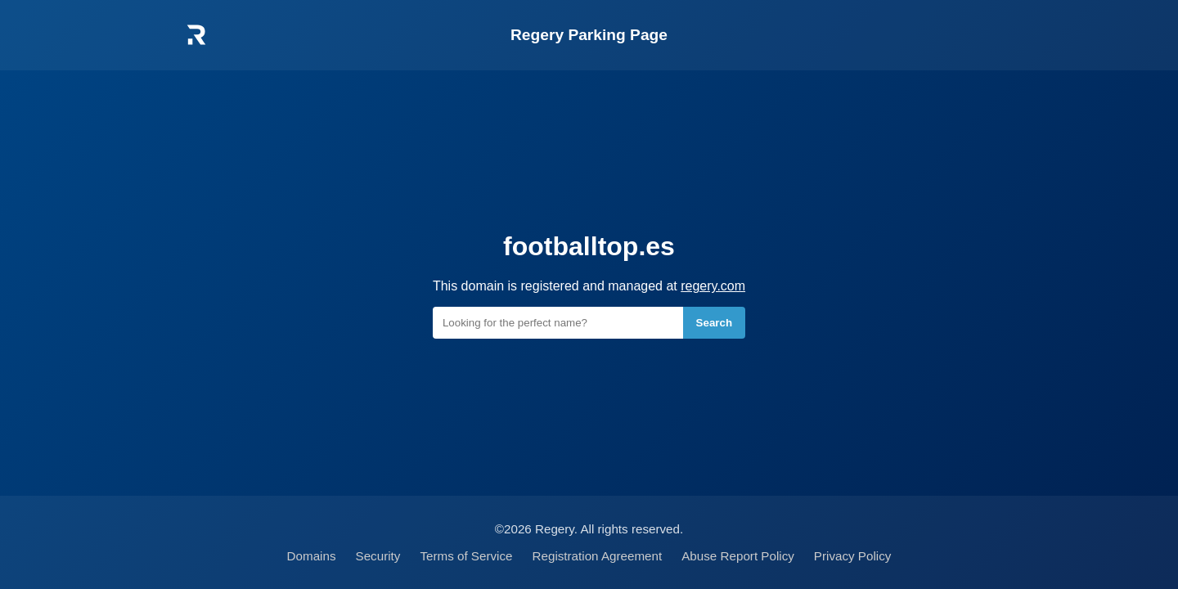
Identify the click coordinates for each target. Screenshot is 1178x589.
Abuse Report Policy (737, 556)
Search (714, 323)
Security (378, 556)
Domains (311, 556)
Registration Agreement (598, 556)
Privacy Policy (853, 556)
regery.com (713, 286)
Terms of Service (466, 556)
